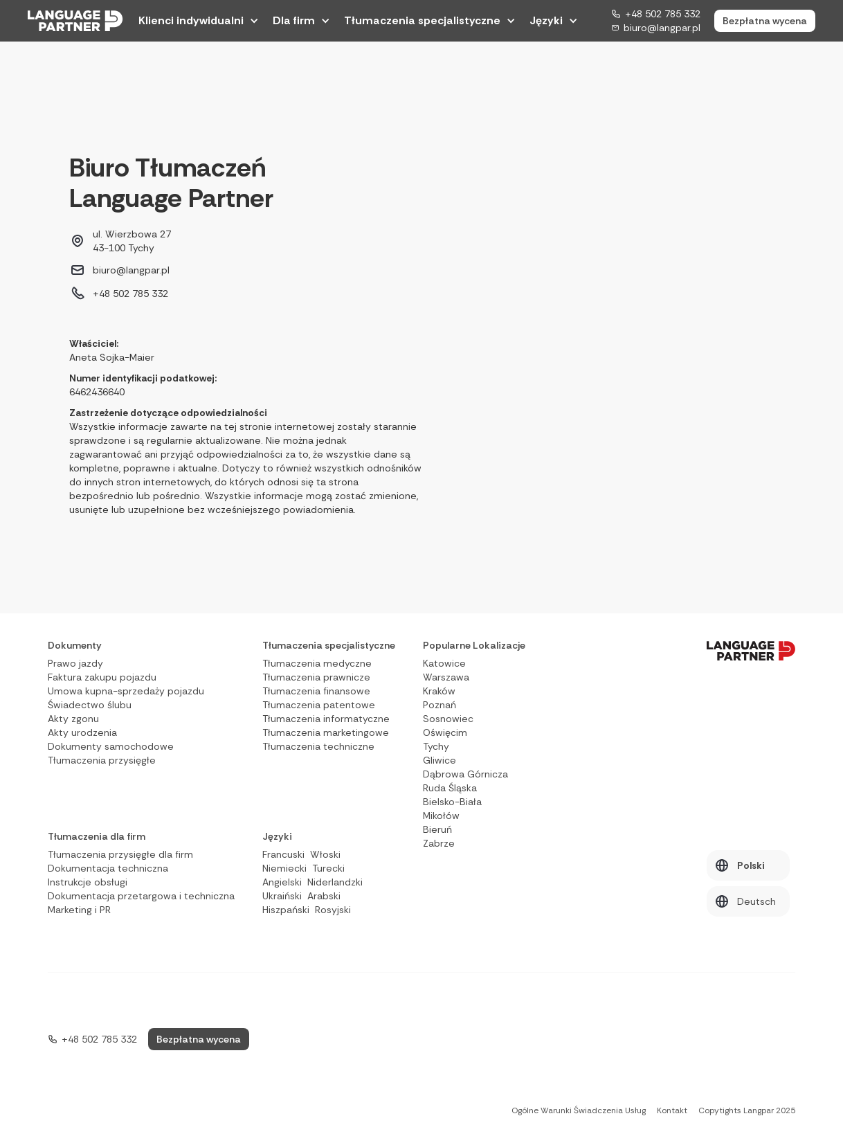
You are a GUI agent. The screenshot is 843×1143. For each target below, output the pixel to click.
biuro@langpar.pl (662, 27)
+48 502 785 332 (662, 14)
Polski (751, 865)
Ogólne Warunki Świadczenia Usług (578, 1110)
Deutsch (756, 901)
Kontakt (672, 1110)
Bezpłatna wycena (765, 21)
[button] (199, 21)
